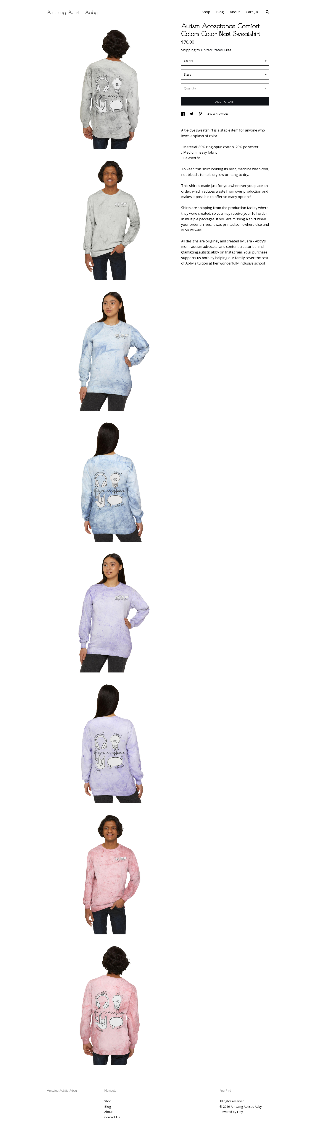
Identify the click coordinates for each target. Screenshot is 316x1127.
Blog (220, 12)
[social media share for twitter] (192, 114)
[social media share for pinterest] (201, 114)
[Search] (267, 12)
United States (212, 50)
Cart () (252, 12)
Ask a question (217, 114)
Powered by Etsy (231, 1112)
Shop (206, 12)
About (235, 12)
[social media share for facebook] (183, 114)
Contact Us (112, 1117)
